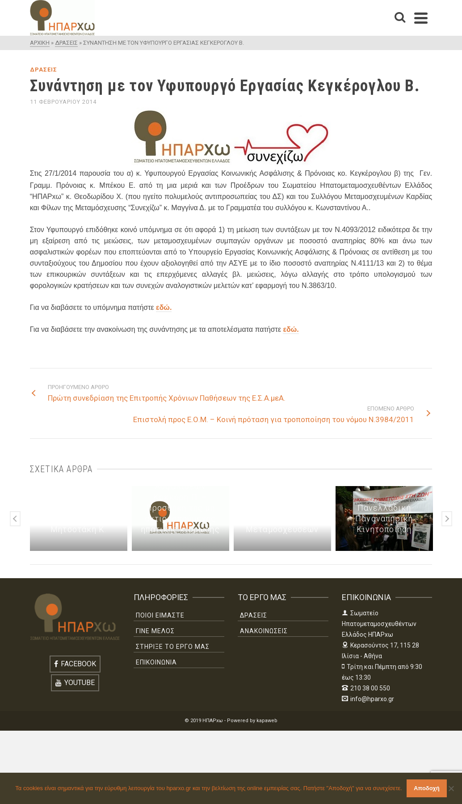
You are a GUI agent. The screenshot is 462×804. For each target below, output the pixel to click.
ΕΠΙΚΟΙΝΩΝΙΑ (156, 662)
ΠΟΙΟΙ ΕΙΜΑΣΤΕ (160, 615)
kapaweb (266, 721)
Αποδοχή (427, 788)
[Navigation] (421, 18)
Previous (15, 518)
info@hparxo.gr (368, 698)
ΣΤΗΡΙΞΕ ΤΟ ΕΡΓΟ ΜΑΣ (173, 646)
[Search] (400, 18)
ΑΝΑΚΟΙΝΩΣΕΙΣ (264, 631)
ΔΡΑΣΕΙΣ (43, 69)
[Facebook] (75, 664)
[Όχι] (450, 788)
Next (446, 518)
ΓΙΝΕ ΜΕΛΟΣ (155, 631)
